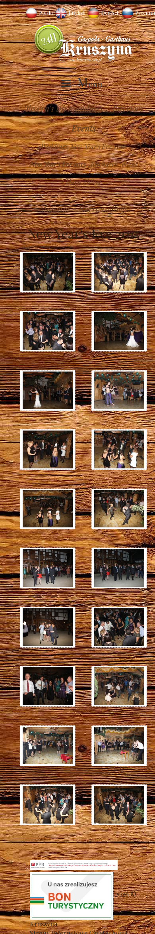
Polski (46, 12)
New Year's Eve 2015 (58, 163)
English (76, 12)
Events (83, 128)
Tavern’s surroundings (63, 108)
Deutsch (110, 12)
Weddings (54, 146)
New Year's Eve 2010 (98, 146)
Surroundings (103, 208)
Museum (54, 208)
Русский (145, 12)
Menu (89, 83)
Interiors (127, 108)
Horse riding (83, 181)
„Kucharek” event (113, 163)
